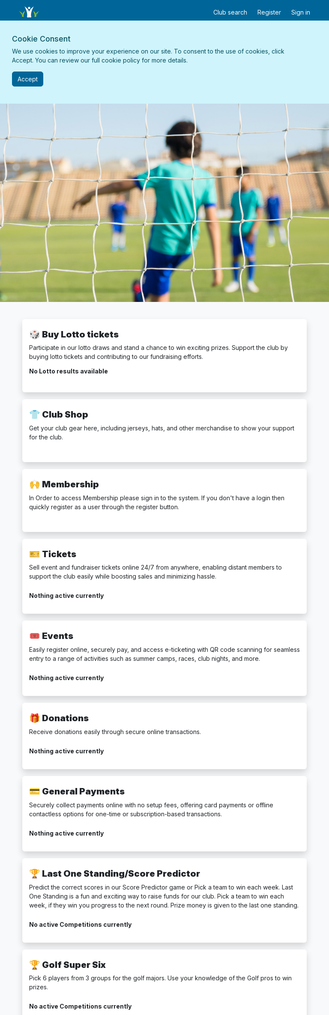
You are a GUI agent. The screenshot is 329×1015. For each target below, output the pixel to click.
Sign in (300, 12)
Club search (230, 12)
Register (269, 12)
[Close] (27, 79)
